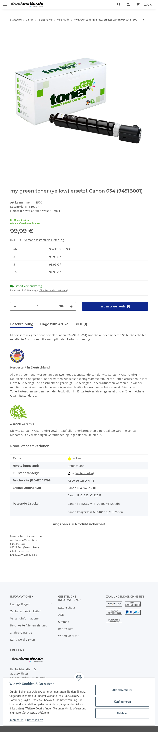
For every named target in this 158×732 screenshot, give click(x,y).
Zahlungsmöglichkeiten (25, 611)
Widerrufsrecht (68, 636)
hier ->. (97, 435)
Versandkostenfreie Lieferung (44, 240)
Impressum (65, 629)
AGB (61, 614)
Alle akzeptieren (122, 690)
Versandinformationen (25, 618)
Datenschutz (66, 608)
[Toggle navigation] (5, 2)
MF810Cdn (32, 206)
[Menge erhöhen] (71, 306)
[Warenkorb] (144, 4)
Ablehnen (122, 713)
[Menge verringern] (14, 306)
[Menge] (37, 306)
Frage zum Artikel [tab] (54, 324)
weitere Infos (84, 473)
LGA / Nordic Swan (22, 639)
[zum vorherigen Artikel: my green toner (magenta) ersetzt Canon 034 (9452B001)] (144, 19)
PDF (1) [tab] (81, 324)
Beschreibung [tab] (21, 324)
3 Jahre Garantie (21, 632)
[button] (119, 4)
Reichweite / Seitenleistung (28, 625)
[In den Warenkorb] (13, 33)
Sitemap (63, 622)
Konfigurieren (121, 701)
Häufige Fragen (20, 604)
